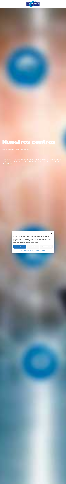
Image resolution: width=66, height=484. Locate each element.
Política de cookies (25, 250)
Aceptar (20, 246)
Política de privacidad (34, 250)
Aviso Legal (42, 250)
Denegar (33, 246)
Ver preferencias (46, 246)
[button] (52, 233)
